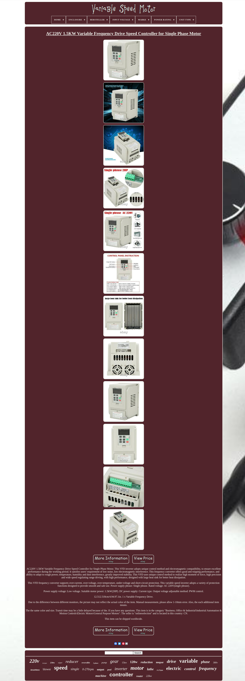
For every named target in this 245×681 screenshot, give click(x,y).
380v (215, 662)
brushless (35, 670)
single (75, 669)
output (100, 669)
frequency (208, 668)
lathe (150, 669)
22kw (149, 675)
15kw (124, 662)
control (190, 669)
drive (171, 661)
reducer (72, 661)
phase (205, 662)
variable (188, 661)
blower (47, 669)
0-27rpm (160, 670)
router (139, 676)
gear (114, 661)
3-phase (95, 663)
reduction (147, 662)
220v (34, 661)
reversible (86, 662)
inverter (121, 669)
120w (134, 662)
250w (52, 662)
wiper (60, 663)
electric (173, 668)
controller (121, 674)
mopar (160, 662)
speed (61, 668)
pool (109, 669)
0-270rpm (88, 669)
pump (104, 662)
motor (137, 668)
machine (100, 675)
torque (44, 663)
